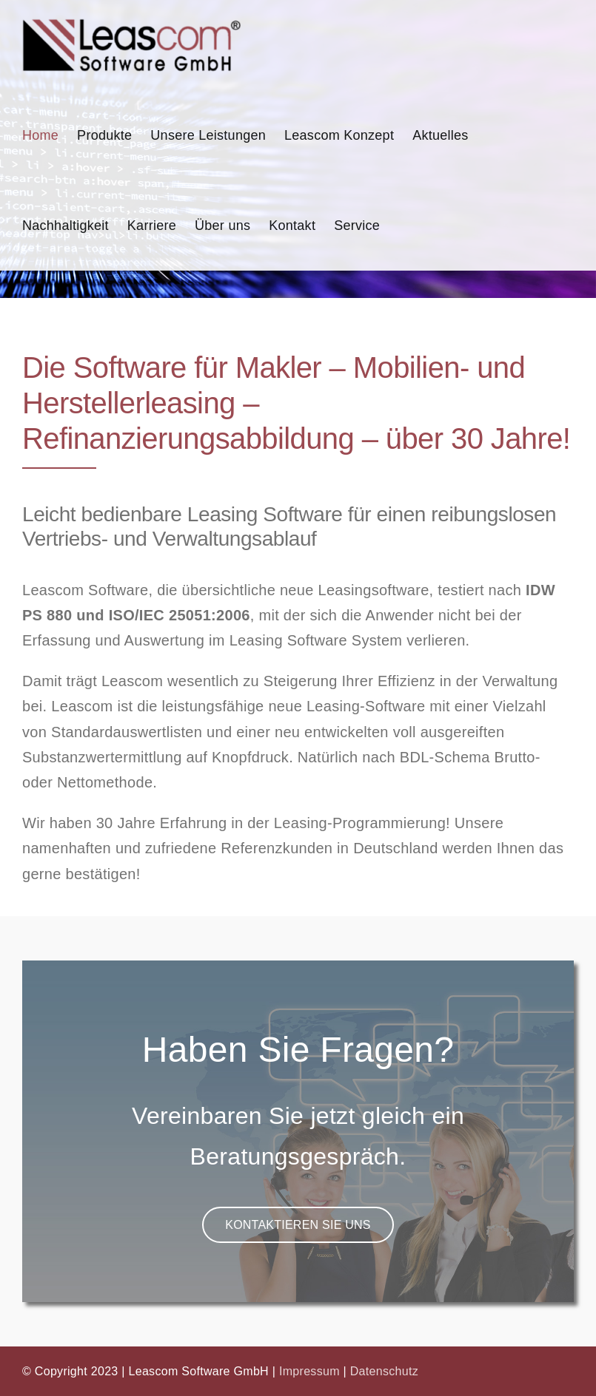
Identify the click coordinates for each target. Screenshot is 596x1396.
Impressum (309, 1371)
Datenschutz (384, 1371)
